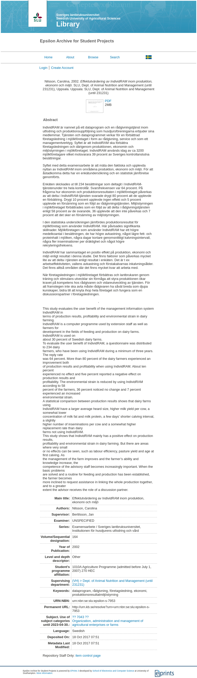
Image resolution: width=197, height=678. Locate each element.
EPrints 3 (74, 671)
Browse (93, 57)
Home (48, 57)
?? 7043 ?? (80, 617)
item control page (88, 655)
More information (44, 673)
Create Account (62, 68)
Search (115, 57)
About (70, 57)
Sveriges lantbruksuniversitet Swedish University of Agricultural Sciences (88, 16)
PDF (108, 101)
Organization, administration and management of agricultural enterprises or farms (107, 623)
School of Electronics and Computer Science (113, 671)
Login (43, 68)
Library (68, 24)
